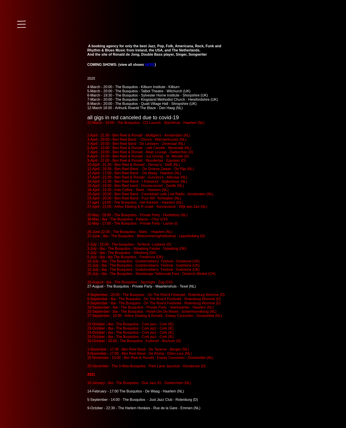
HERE (150, 64)
